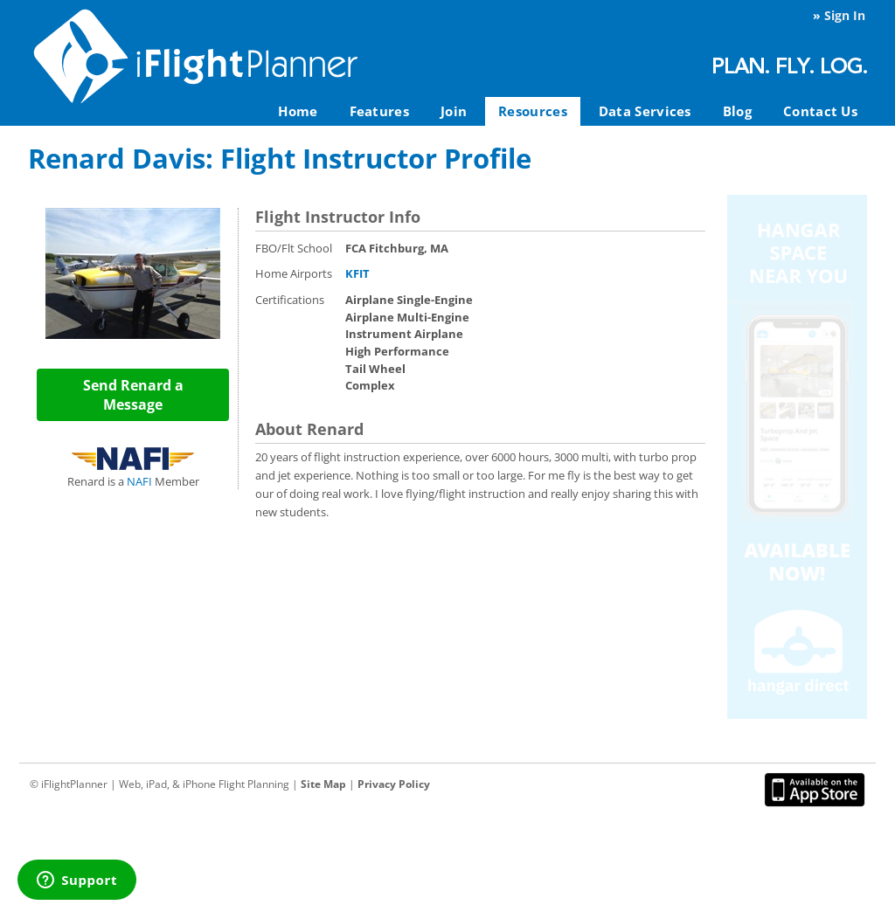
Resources (532, 111)
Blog (737, 111)
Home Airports (293, 273)
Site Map (323, 784)
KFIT (357, 273)
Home (297, 111)
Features (379, 111)
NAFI (139, 481)
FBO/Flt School (293, 248)
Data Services (645, 111)
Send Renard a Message (133, 395)
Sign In (844, 15)
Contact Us (820, 111)
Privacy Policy (393, 784)
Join (454, 111)
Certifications (289, 299)
